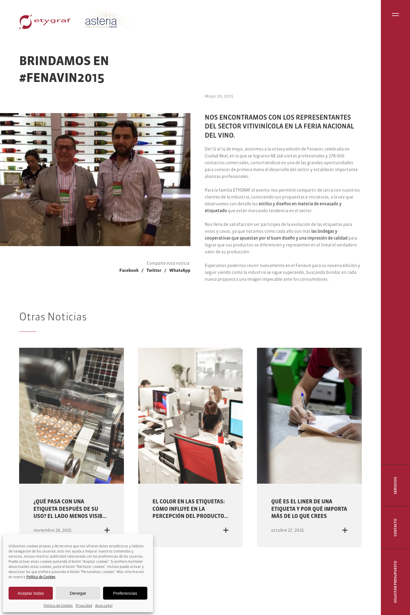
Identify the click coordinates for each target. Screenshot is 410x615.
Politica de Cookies (58, 605)
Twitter (153, 270)
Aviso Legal (103, 605)
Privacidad (84, 605)
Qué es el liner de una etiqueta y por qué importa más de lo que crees (309, 508)
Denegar (78, 593)
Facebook (128, 270)
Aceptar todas (30, 593)
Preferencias (125, 593)
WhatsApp (179, 270)
